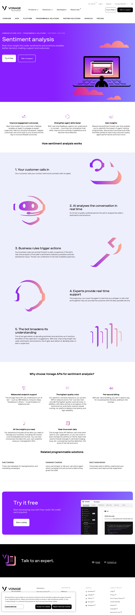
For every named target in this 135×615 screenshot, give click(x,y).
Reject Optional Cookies (61, 607)
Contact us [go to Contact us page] (111, 562)
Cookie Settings (115, 602)
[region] (39, 602)
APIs (17, 18)
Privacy (112, 595)
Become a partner (42, 592)
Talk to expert (27, 59)
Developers (61, 10)
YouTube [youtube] (90, 602)
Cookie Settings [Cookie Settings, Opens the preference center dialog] (10, 606)
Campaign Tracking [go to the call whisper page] (54, 462)
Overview (7, 18)
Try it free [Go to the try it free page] (9, 58)
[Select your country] (120, 4)
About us (64, 591)
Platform (27, 18)
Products (32, 10)
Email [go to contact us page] (97, 562)
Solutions (47, 10)
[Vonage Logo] (11, 9)
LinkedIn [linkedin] (90, 595)
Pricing (100, 18)
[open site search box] (132, 4)
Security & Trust (115, 612)
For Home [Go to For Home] (91, 4)
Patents (112, 605)
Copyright (113, 609)
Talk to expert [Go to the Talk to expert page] (125, 10)
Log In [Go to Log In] (101, 4)
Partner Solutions (71, 18)
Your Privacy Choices (116, 598)
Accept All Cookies (43, 607)
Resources (75, 10)
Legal (112, 591)
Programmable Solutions (47, 18)
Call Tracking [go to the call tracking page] (8, 462)
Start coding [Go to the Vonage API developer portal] (21, 522)
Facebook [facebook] (91, 591)
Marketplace (41, 588)
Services (88, 18)
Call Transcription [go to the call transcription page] (97, 462)
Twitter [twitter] (90, 598)
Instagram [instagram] (91, 605)
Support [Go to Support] (108, 4)
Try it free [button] (110, 10)
